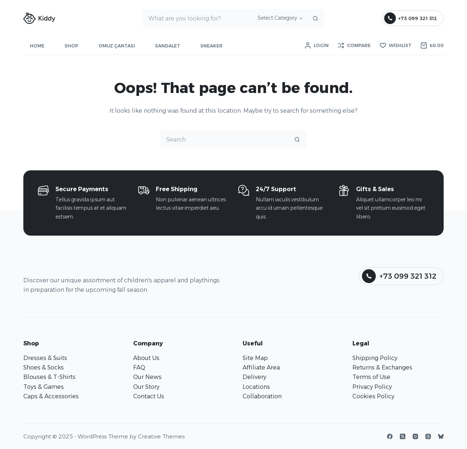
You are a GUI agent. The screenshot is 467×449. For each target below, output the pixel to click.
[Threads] (428, 436)
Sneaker (211, 46)
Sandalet (167, 46)
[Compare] (354, 45)
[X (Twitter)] (402, 436)
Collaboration (262, 396)
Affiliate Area (261, 367)
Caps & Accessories (51, 396)
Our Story (146, 386)
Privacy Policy (372, 386)
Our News (147, 376)
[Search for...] (197, 18)
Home (37, 46)
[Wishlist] (396, 45)
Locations (256, 386)
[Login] (317, 45)
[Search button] (315, 18)
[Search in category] (279, 18)
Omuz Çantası (117, 46)
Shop (71, 46)
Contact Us (148, 396)
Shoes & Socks (43, 367)
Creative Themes (161, 436)
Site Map (255, 358)
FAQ (139, 367)
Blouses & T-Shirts (49, 376)
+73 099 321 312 (410, 18)
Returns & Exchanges (382, 367)
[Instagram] (415, 436)
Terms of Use (371, 376)
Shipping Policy (374, 358)
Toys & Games (43, 386)
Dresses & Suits (45, 358)
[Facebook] (390, 436)
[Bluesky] (441, 436)
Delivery (254, 376)
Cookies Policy (373, 396)
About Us (146, 358)
